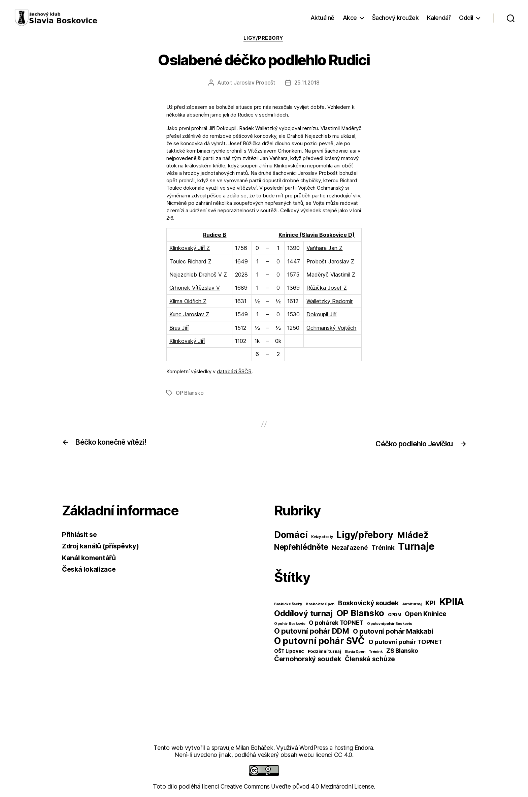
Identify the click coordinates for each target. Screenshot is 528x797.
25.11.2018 (307, 83)
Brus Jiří (179, 328)
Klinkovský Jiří (187, 341)
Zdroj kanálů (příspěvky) (103, 546)
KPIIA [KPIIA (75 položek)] (451, 602)
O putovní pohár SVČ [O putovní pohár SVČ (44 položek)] (319, 640)
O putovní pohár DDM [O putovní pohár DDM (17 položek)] (311, 631)
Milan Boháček (253, 747)
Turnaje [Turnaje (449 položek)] (416, 546)
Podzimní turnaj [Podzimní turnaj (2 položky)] (324, 651)
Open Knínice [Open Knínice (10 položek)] (426, 614)
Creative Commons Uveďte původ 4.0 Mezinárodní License (297, 786)
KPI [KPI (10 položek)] (430, 603)
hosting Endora (355, 747)
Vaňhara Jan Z (324, 249)
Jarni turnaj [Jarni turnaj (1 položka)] (412, 604)
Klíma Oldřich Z (187, 301)
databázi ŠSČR (234, 372)
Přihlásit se (81, 534)
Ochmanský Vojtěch (331, 328)
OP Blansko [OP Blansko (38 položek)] (360, 613)
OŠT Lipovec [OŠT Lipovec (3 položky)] (289, 651)
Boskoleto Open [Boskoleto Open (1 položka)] (320, 604)
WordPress (313, 747)
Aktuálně (322, 17)
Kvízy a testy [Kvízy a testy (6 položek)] (322, 537)
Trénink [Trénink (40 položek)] (382, 547)
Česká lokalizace (90, 569)
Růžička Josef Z (326, 288)
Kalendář (439, 17)
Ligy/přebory (264, 39)
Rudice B (214, 235)
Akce (350, 17)
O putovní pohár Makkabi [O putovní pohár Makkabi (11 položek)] (393, 631)
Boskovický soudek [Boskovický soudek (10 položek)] (368, 603)
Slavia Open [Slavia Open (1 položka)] (354, 651)
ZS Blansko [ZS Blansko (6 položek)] (402, 650)
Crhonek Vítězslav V (194, 288)
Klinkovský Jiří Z (189, 249)
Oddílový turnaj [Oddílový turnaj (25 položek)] (303, 613)
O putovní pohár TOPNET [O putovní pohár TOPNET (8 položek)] (405, 641)
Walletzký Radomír (329, 301)
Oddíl (466, 17)
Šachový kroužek (395, 17)
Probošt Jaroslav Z (330, 262)
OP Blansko (190, 393)
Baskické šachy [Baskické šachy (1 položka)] (288, 604)
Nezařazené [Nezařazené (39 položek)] (350, 547)
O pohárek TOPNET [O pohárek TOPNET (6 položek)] (336, 622)
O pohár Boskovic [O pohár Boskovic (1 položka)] (289, 623)
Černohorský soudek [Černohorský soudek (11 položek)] (307, 659)
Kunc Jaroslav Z (189, 315)
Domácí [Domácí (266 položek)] (290, 534)
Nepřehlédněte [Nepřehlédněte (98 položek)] (301, 546)
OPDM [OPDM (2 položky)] (394, 614)
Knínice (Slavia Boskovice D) (316, 235)
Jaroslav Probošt (254, 83)
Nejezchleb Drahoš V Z (198, 275)
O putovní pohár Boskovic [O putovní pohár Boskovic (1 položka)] (389, 623)
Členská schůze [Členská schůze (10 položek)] (370, 659)
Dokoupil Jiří (321, 315)
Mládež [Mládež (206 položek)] (412, 535)
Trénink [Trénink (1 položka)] (376, 651)
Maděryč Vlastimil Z (330, 275)
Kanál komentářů (90, 557)
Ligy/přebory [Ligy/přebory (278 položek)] (364, 534)
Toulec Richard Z (190, 262)
